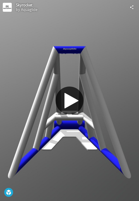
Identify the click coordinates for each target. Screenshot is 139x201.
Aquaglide (29, 9)
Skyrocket (24, 5)
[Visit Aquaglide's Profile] (7, 7)
